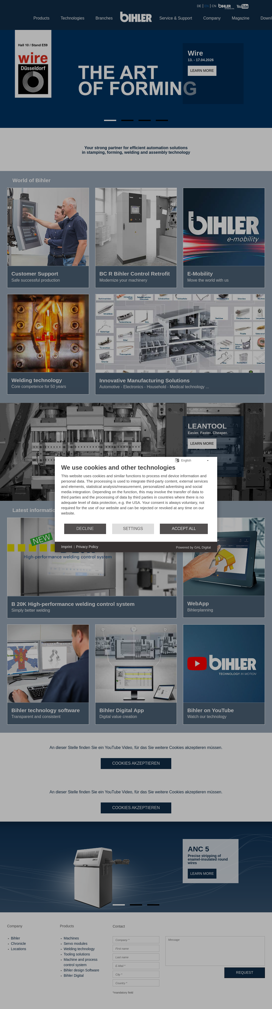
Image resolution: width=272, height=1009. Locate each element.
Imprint (66, 547)
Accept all (184, 528)
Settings (133, 528)
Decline (85, 528)
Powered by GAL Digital (193, 547)
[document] (136, 493)
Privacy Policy (87, 547)
